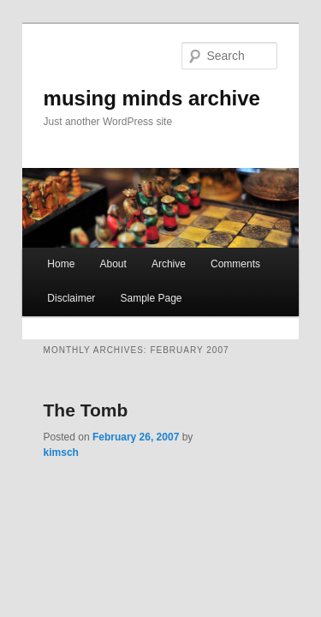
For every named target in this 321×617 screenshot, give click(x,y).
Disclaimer (52, 287)
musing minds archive (133, 74)
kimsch (194, 426)
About (93, 253)
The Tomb (67, 399)
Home (42, 253)
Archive (150, 253)
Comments (216, 253)
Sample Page (132, 287)
